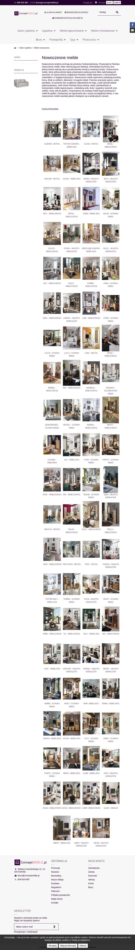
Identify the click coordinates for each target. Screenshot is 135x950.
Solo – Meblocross (91, 529)
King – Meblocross (52, 318)
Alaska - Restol (91, 143)
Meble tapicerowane (72, 30)
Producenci (89, 39)
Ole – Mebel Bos (71, 459)
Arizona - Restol (52, 178)
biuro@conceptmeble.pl (47, 2)
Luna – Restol (91, 353)
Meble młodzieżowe (103, 30)
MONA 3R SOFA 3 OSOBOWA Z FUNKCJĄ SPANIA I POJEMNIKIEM (24, 98)
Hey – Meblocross (52, 283)
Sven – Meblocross (52, 564)
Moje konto (96, 861)
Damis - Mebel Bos (91, 213)
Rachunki (92, 876)
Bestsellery (56, 876)
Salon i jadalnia (26, 30)
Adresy (91, 879)
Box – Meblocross (52, 213)
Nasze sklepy (57, 879)
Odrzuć (83, 946)
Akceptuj (53, 946)
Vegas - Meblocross (52, 808)
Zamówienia (93, 868)
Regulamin (56, 887)
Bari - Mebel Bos (91, 703)
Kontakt (54, 903)
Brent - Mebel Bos (61, 842)
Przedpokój (56, 39)
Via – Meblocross (71, 633)
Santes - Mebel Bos (52, 738)
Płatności (55, 891)
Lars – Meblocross (91, 318)
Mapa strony (57, 899)
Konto (91, 883)
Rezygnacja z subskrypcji (25, 932)
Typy (72, 39)
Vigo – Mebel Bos (91, 633)
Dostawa (55, 883)
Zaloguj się (87, 2)
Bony (90, 887)
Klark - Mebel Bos (91, 773)
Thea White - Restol (71, 564)
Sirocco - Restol (52, 529)
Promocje (19, 70)
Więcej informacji (68, 946)
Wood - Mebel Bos (71, 738)
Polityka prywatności (60, 895)
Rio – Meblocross (71, 494)
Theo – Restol (91, 564)
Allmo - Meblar (111, 808)
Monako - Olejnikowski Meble (110, 390)
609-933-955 (22, 2)
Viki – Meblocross (110, 633)
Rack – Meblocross (52, 494)
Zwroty (91, 872)
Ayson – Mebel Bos (71, 178)
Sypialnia (47, 30)
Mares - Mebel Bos (110, 703)
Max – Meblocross (71, 387)
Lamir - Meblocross (91, 808)
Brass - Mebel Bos (71, 773)
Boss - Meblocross (72, 808)
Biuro (39, 39)
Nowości (55, 872)
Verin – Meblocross (52, 633)
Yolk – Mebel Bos (52, 668)
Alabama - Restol (52, 143)
